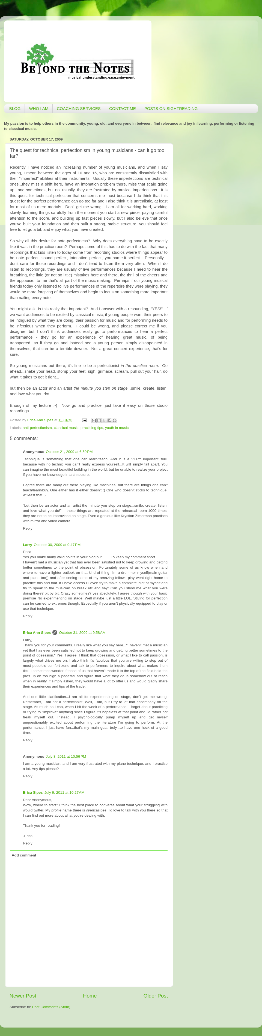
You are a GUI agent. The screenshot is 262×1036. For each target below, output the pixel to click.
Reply (27, 528)
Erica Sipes (33, 792)
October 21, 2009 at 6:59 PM (69, 452)
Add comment (24, 855)
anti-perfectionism (37, 428)
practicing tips (92, 428)
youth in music (117, 428)
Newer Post (23, 996)
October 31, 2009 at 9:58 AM (82, 633)
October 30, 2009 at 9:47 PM (57, 545)
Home (90, 996)
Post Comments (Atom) (51, 1007)
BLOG (15, 108)
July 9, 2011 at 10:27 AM (64, 792)
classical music (66, 428)
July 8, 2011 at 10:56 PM (66, 756)
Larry (27, 545)
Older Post (156, 996)
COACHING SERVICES (79, 108)
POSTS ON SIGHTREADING (171, 108)
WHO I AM (38, 108)
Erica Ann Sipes (37, 633)
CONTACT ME (122, 108)
